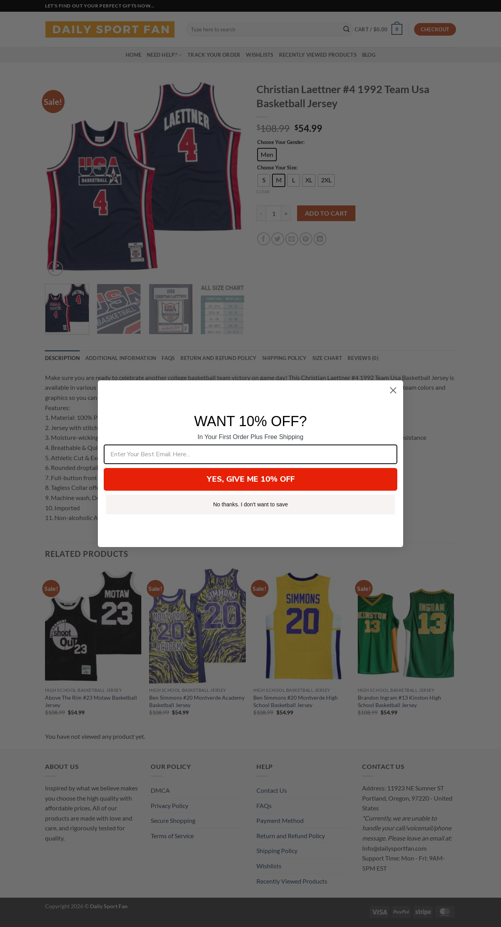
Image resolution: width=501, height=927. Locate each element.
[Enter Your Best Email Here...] (250, 454)
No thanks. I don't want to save (250, 504)
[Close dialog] (393, 390)
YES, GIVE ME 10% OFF (251, 479)
